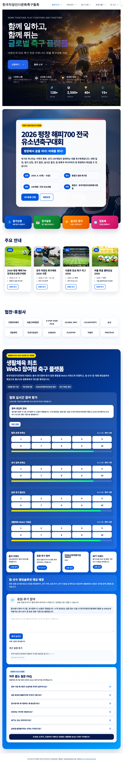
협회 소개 (40, 64)
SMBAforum (81, 759)
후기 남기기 (16, 636)
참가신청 (88, 4)
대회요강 (46, 197)
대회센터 (75, 4)
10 (102, 445)
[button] (65, 4)
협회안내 (61, 4)
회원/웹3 (102, 4)
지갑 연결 (15, 424)
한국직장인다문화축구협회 (20, 4)
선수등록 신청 (30, 197)
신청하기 (17, 64)
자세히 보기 (13, 287)
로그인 (115, 4)
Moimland (92, 759)
